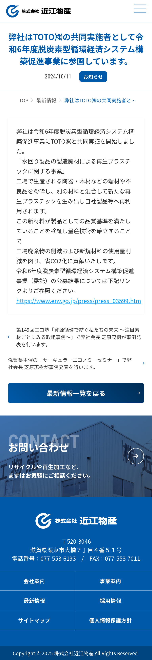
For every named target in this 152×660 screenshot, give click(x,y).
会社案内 (34, 581)
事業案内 (110, 581)
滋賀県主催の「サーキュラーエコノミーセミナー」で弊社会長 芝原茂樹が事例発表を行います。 (70, 363)
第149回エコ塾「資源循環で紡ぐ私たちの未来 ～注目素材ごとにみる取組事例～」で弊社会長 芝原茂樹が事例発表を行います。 (78, 337)
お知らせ (93, 76)
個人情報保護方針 (110, 620)
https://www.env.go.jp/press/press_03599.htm (78, 301)
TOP (23, 100)
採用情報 (110, 600)
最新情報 (46, 100)
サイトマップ (34, 620)
